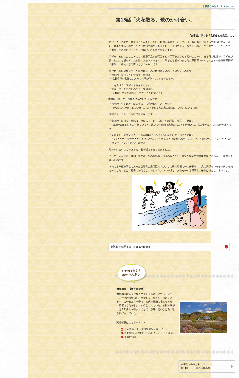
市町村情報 (130, 337)
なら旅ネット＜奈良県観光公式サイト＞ (146, 329)
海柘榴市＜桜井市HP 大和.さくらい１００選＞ (149, 333)
